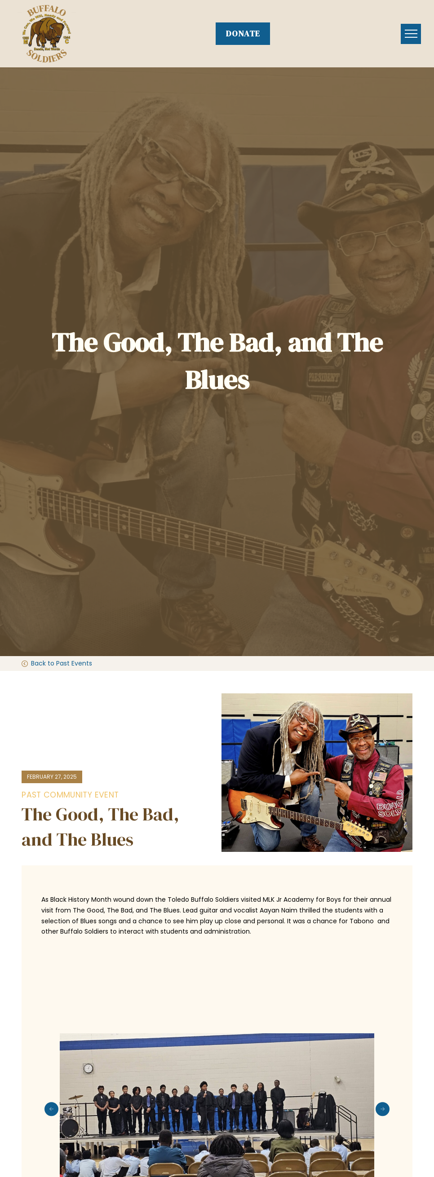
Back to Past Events (61, 663)
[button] (411, 34)
